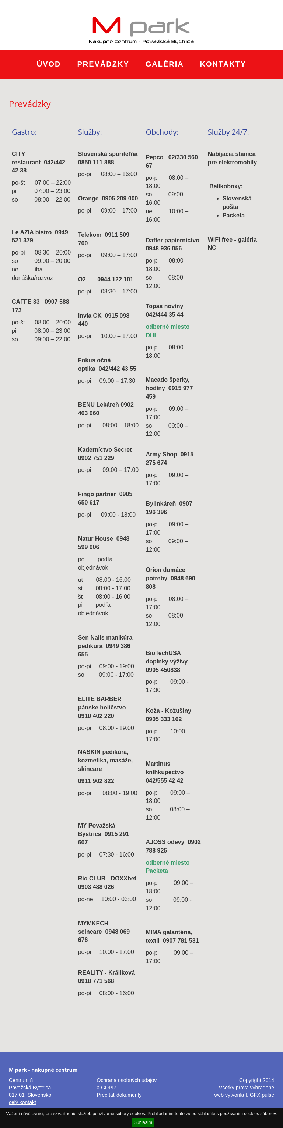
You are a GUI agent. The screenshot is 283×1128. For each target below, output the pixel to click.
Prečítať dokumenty (119, 1095)
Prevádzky (103, 64)
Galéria (165, 64)
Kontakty (223, 64)
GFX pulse (262, 1095)
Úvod (49, 64)
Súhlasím (143, 1122)
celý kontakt (22, 1102)
